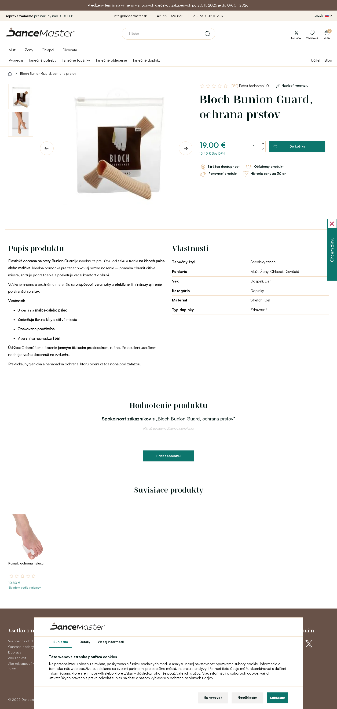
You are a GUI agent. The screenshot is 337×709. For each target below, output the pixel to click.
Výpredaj (16, 60)
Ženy (29, 50)
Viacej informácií (111, 642)
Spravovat (213, 697)
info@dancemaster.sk (130, 16)
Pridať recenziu (168, 456)
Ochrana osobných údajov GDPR (33, 647)
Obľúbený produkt (264, 167)
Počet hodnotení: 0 (250, 86)
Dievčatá (69, 50)
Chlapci (48, 50)
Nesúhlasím (247, 697)
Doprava (14, 652)
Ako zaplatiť (17, 658)
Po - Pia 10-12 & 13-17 (207, 16)
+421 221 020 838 (169, 16)
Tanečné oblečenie (111, 60)
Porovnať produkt (218, 174)
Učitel (315, 60)
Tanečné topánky (76, 60)
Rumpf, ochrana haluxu (26, 563)
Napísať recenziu (291, 85)
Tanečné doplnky (146, 60)
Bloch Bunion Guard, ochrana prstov (48, 73)
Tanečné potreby (42, 60)
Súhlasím (277, 698)
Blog (328, 60)
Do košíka (289, 146)
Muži (12, 50)
